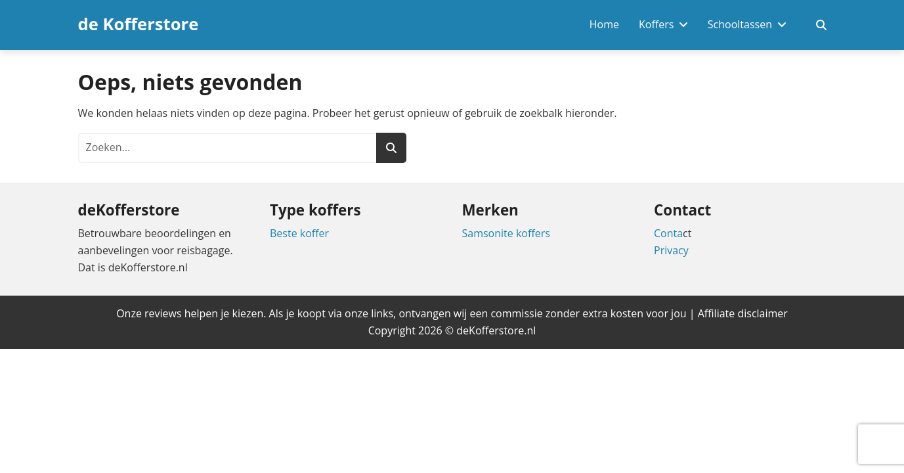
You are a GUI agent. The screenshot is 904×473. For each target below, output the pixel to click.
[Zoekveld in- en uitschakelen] (821, 25)
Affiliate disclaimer (743, 313)
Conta (668, 233)
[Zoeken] (391, 148)
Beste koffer (299, 233)
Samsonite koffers (506, 233)
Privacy (671, 250)
